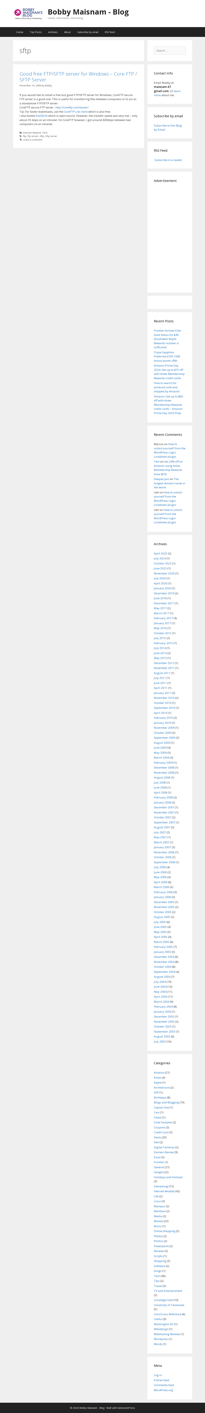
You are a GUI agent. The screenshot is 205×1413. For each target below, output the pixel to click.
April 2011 (160, 688)
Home (19, 32)
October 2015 (162, 633)
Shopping (160, 1261)
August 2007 (162, 827)
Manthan (160, 1211)
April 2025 (160, 553)
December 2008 (164, 767)
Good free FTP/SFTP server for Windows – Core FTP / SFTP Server (78, 76)
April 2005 (160, 937)
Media (158, 1216)
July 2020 (160, 578)
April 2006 (160, 882)
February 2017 (163, 618)
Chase (158, 1117)
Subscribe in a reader (168, 160)
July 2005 (160, 922)
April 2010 (160, 713)
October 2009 (162, 733)
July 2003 (160, 1041)
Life (156, 1196)
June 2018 (160, 598)
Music (158, 1226)
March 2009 (161, 757)
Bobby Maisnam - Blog (88, 12)
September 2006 (164, 862)
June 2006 (160, 872)
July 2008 (160, 782)
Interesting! (161, 1186)
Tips (157, 1281)
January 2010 (162, 723)
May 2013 (160, 658)
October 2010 (162, 703)
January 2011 (162, 693)
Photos (158, 1236)
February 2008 (163, 797)
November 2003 (164, 1021)
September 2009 (164, 737)
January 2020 (162, 588)
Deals (157, 1137)
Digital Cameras (164, 1147)
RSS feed (110, 32)
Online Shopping (164, 1231)
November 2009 (164, 728)
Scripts (158, 1256)
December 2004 (164, 957)
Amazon (159, 1072)
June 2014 (160, 653)
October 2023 (162, 563)
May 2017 (160, 608)
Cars (157, 1112)
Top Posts (36, 32)
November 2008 (164, 772)
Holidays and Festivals (168, 1177)
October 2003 (162, 1026)
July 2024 (160, 558)
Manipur (159, 1206)
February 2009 (163, 762)
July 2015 (160, 638)
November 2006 (164, 852)
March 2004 (161, 1002)
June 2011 (160, 683)
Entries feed (161, 1380)
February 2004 (163, 1006)
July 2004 (160, 982)
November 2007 (164, 812)
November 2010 (164, 698)
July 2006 (160, 867)
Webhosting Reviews (167, 1334)
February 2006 (163, 892)
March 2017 (161, 613)
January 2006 (162, 897)
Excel (157, 1157)
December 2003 (164, 1016)
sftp (42, 136)
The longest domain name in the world (169, 483)
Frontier (159, 1162)
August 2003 (162, 1036)
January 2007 (162, 847)
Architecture (162, 1087)
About (67, 32)
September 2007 (164, 822)
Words (158, 1344)
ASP (156, 1092)
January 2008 (162, 802)
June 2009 (160, 747)
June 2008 (160, 787)
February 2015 (163, 643)
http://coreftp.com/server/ (72, 107)
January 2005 (162, 952)
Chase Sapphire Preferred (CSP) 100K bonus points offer (167, 356)
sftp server (51, 136)
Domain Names (164, 1152)
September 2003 (164, 1031)
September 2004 (164, 972)
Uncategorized (163, 1300)
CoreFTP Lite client (76, 111)
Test (156, 461)
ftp (24, 136)
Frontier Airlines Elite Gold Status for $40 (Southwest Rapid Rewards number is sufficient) (167, 339)
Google (158, 1172)
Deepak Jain (161, 479)
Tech (44, 132)
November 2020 (164, 573)
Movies (158, 1221)
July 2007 (160, 832)
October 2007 (162, 817)
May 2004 (160, 992)
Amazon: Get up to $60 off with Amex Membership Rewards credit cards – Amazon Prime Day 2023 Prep (168, 404)
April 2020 (160, 583)
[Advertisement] (170, 237)
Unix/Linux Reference (167, 1314)
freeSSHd (42, 116)
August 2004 (162, 977)
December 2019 (164, 593)
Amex (157, 1077)
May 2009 (160, 753)
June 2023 (160, 568)
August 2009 (162, 743)
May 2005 (160, 932)
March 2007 (161, 842)
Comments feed (164, 1385)
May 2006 (160, 877)
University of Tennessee (169, 1305)
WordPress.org (163, 1390)
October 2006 (162, 857)
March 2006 (161, 887)
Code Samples (163, 1122)
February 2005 (163, 947)
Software (159, 1266)
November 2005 (164, 907)
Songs (158, 1271)
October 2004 (162, 967)
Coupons (159, 1127)
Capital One (161, 1107)
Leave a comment (32, 139)
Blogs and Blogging (166, 1102)
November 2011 (164, 668)
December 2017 (164, 603)
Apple (158, 1082)
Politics (158, 1241)
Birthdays (160, 1097)
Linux (157, 1201)
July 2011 (160, 678)
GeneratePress (126, 1407)
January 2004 (162, 1011)
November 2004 (164, 962)
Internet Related (32, 132)
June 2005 (160, 927)
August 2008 (162, 777)
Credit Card (161, 1132)
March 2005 (161, 942)
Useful (158, 1319)
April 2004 (160, 996)
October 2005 (162, 912)
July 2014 (160, 648)
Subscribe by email (87, 32)
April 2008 (160, 792)
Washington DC (164, 1324)
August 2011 (162, 673)
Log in (158, 1375)
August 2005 (162, 917)
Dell (156, 1142)
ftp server (33, 136)
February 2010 (163, 718)
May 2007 (160, 837)
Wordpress (161, 1339)
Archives (53, 32)
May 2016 (160, 628)
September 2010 (164, 708)
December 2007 (164, 807)
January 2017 (162, 623)
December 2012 (164, 663)
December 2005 (164, 902)
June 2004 (160, 986)
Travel (158, 1286)
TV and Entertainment (168, 1291)
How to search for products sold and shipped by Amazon (167, 387)
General (159, 1167)
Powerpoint (161, 1246)
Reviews (159, 1251)
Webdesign (161, 1329)
